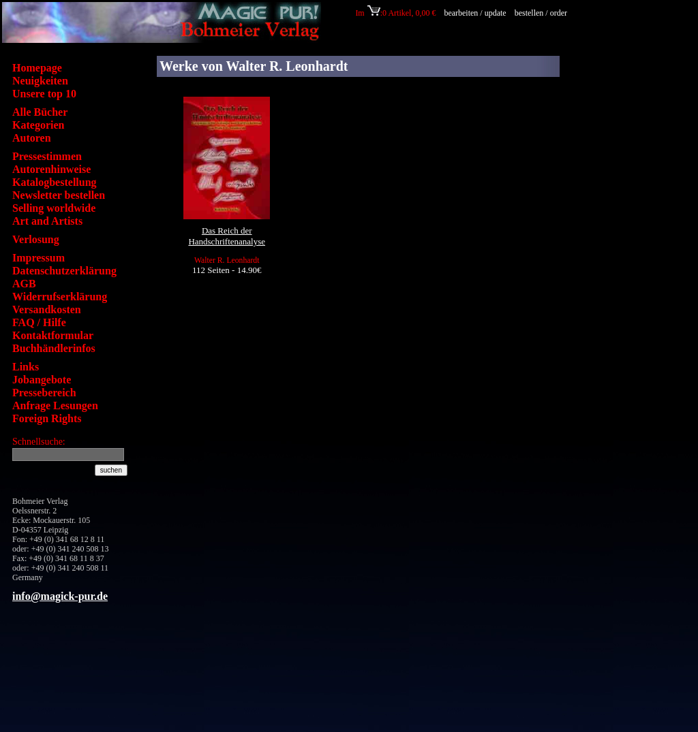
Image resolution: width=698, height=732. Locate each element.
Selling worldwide (53, 208)
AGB (24, 283)
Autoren (31, 138)
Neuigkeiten (40, 80)
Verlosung (35, 239)
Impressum (38, 258)
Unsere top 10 (44, 93)
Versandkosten (46, 309)
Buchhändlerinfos (53, 348)
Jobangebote (41, 379)
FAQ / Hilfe (39, 322)
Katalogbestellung (54, 182)
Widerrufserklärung (59, 296)
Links (25, 366)
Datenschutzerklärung (64, 270)
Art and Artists (47, 221)
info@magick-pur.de (60, 596)
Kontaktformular (52, 335)
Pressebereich (44, 392)
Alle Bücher (39, 112)
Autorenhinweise (51, 169)
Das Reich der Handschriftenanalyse (226, 235)
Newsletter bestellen (58, 195)
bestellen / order (542, 13)
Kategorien (38, 125)
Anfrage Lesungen (55, 405)
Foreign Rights (46, 418)
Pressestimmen (47, 156)
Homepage (37, 68)
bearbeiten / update (475, 13)
